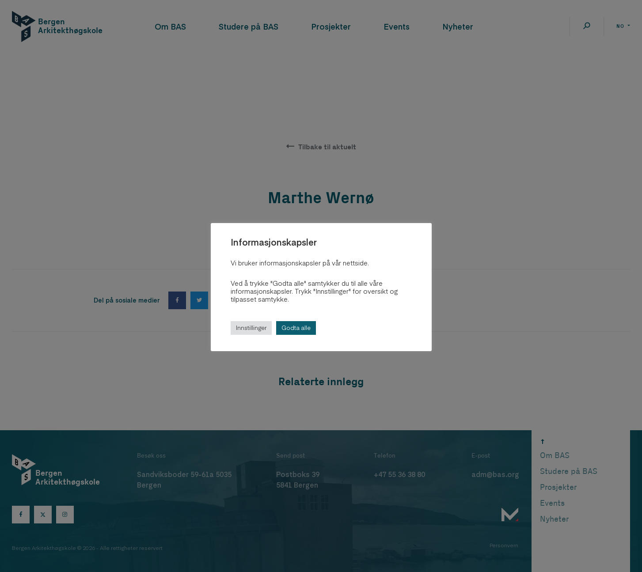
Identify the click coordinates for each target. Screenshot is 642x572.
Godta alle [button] (296, 328)
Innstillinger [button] (251, 328)
